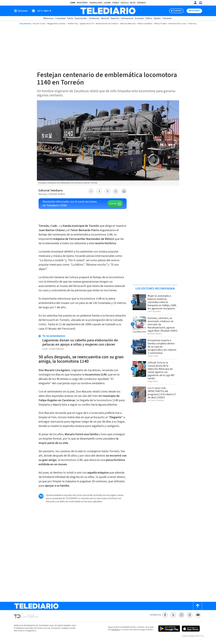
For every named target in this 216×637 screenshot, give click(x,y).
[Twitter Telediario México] (173, 615)
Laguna (107, 2)
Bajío (133, 2)
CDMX (72, 2)
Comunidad (60, 18)
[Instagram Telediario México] (181, 615)
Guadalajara (95, 2)
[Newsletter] (200, 3)
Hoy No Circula (39, 23)
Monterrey (82, 2)
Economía (139, 18)
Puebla (115, 2)
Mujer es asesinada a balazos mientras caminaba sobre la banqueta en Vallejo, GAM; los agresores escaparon (162, 302)
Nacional (105, 18)
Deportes (114, 18)
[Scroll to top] (197, 606)
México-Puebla (160, 23)
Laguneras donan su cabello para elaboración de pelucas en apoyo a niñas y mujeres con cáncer (80, 342)
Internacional (127, 18)
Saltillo (125, 2)
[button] (91, 191)
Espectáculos (81, 18)
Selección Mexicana (128, 23)
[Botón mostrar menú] (21, 10)
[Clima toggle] (40, 11)
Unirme (113, 203)
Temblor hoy (72, 23)
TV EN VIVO (177, 10)
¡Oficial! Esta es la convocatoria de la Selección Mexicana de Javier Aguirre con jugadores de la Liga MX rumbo (161, 370)
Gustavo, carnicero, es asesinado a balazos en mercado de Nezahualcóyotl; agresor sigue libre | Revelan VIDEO (162, 324)
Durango (141, 2)
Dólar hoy (192, 23)
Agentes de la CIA (87, 23)
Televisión (167, 18)
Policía (70, 18)
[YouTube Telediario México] (198, 615)
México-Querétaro (145, 23)
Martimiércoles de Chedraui (107, 23)
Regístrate (194, 10)
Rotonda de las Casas (177, 23)
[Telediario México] (108, 11)
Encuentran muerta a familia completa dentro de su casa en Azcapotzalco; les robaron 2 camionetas (162, 347)
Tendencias (94, 18)
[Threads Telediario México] (189, 615)
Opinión (157, 18)
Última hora (48, 18)
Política (148, 18)
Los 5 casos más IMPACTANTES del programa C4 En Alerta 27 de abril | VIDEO (162, 392)
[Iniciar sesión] (195, 2)
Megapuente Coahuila (56, 23)
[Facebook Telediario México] (165, 615)
